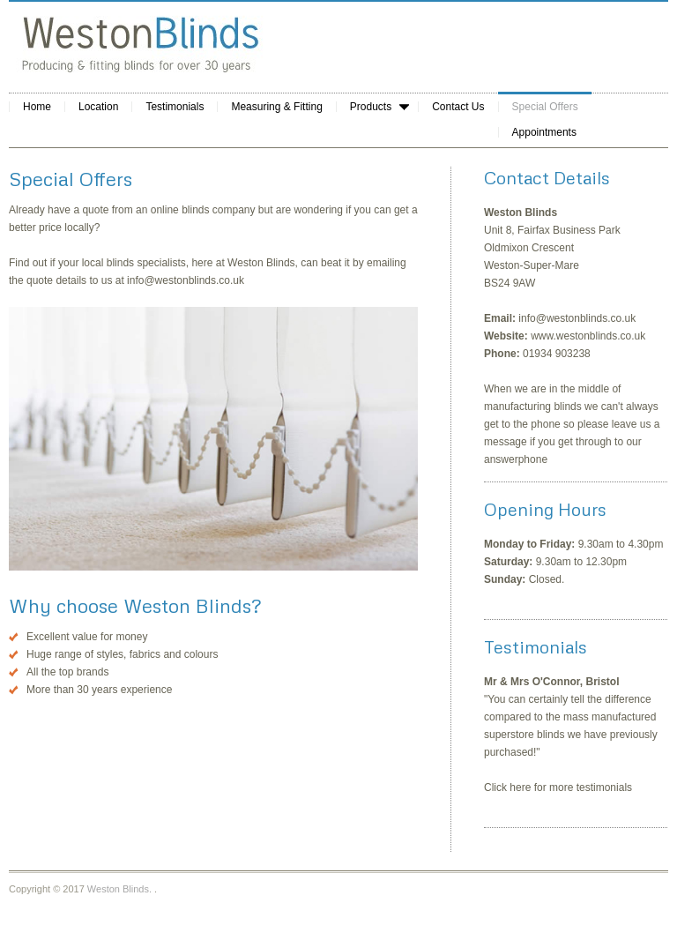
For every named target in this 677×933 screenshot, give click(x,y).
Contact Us (458, 106)
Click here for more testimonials (558, 787)
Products (372, 106)
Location (98, 106)
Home (37, 106)
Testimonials (174, 106)
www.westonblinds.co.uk (588, 336)
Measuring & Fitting (276, 106)
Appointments (544, 132)
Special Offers (545, 106)
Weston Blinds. (119, 889)
